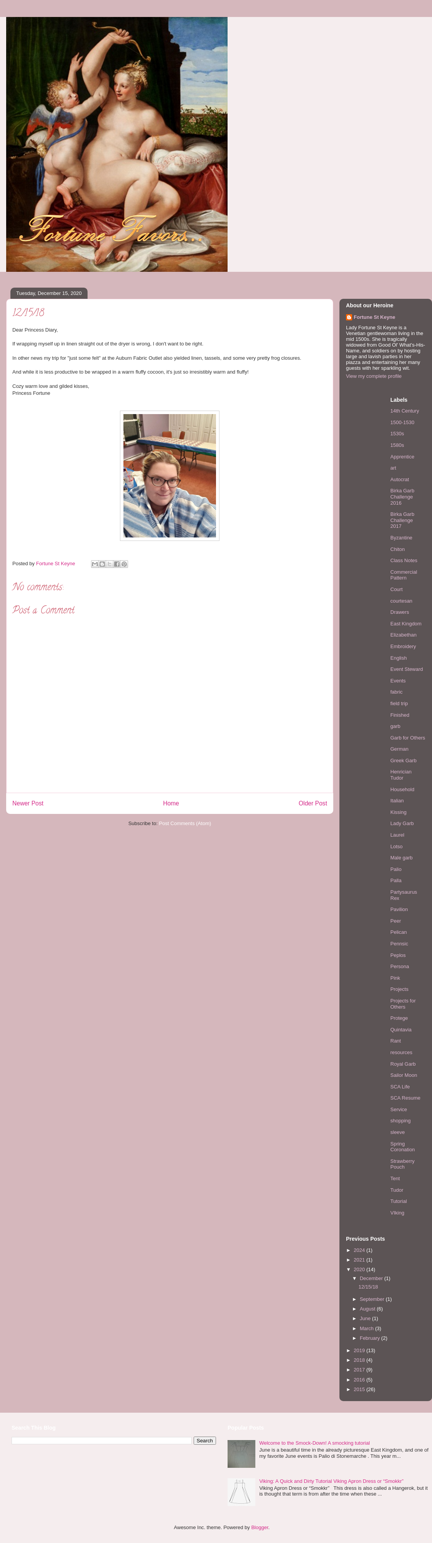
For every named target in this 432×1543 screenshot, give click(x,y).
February (370, 1338)
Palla (396, 880)
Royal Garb (403, 1064)
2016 (360, 1380)
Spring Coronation (402, 1147)
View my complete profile (374, 376)
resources (401, 1052)
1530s (397, 433)
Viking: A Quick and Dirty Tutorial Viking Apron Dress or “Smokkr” (331, 1481)
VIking (397, 1213)
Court (396, 589)
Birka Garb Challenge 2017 (402, 520)
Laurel (397, 835)
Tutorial (398, 1201)
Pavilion (399, 909)
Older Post (313, 803)
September (373, 1299)
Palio (396, 869)
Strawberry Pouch (402, 1164)
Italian (397, 801)
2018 (360, 1360)
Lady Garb (402, 823)
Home (171, 803)
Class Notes (403, 560)
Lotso (396, 846)
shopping (400, 1121)
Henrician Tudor (401, 775)
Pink (395, 978)
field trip (399, 703)
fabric (396, 692)
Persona (399, 966)
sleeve (397, 1132)
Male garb (401, 858)
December (372, 1278)
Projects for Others (403, 1004)
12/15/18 (368, 1287)
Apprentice (402, 457)
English (398, 658)
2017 (360, 1370)
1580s (397, 445)
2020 (360, 1269)
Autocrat (399, 479)
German (399, 749)
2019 (360, 1350)
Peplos (398, 955)
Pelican (398, 932)
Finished (399, 715)
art (393, 468)
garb (395, 726)
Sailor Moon (403, 1075)
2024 (360, 1250)
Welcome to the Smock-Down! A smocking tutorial (314, 1443)
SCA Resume (405, 1098)
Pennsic (399, 944)
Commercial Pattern (403, 575)
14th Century (404, 411)
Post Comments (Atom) (185, 823)
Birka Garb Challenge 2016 (402, 496)
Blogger (259, 1527)
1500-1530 (402, 422)
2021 (360, 1260)
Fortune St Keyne (374, 317)
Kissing (398, 812)
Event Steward (406, 669)
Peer (395, 921)
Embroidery (403, 646)
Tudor (396, 1190)
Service (398, 1109)
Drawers (399, 612)
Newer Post (28, 803)
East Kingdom (406, 624)
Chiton (397, 549)
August (368, 1309)
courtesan (401, 601)
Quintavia (401, 1030)
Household (402, 789)
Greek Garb (403, 760)
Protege (399, 1018)
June (366, 1318)
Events (398, 681)
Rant (395, 1041)
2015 (360, 1389)
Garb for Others (407, 738)
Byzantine (401, 538)
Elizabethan (403, 635)
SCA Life (400, 1087)
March (367, 1328)
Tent (395, 1178)
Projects (399, 989)
